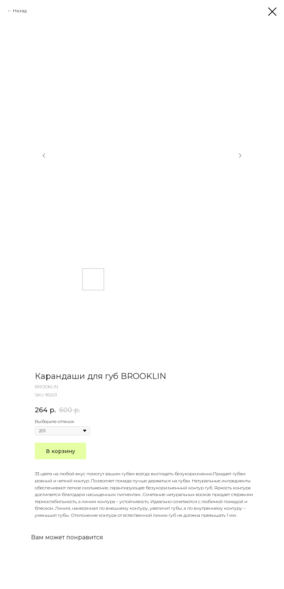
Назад (20, 10)
